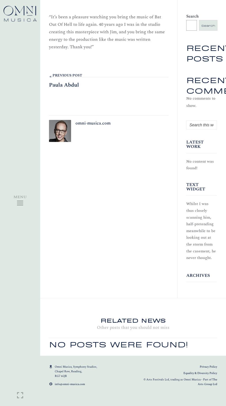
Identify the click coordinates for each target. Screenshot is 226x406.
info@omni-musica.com (70, 384)
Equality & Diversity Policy (200, 373)
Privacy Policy (208, 367)
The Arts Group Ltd (207, 381)
